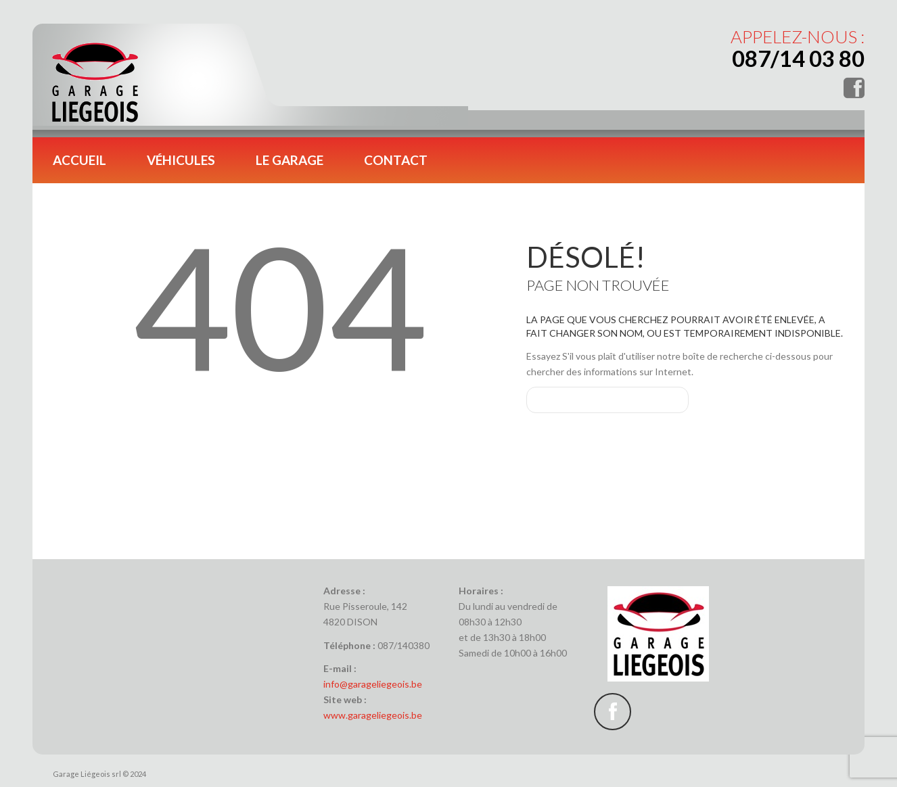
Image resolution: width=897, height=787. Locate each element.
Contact (396, 160)
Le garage (289, 160)
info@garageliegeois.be (372, 684)
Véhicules (181, 160)
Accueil (79, 160)
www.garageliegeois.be (372, 715)
